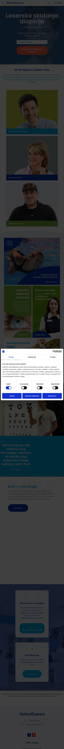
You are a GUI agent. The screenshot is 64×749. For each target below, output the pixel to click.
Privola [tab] (11, 357)
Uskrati (11, 396)
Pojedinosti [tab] (32, 357)
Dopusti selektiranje (32, 396)
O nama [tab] (53, 357)
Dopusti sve (52, 396)
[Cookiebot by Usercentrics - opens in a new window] (53, 351)
